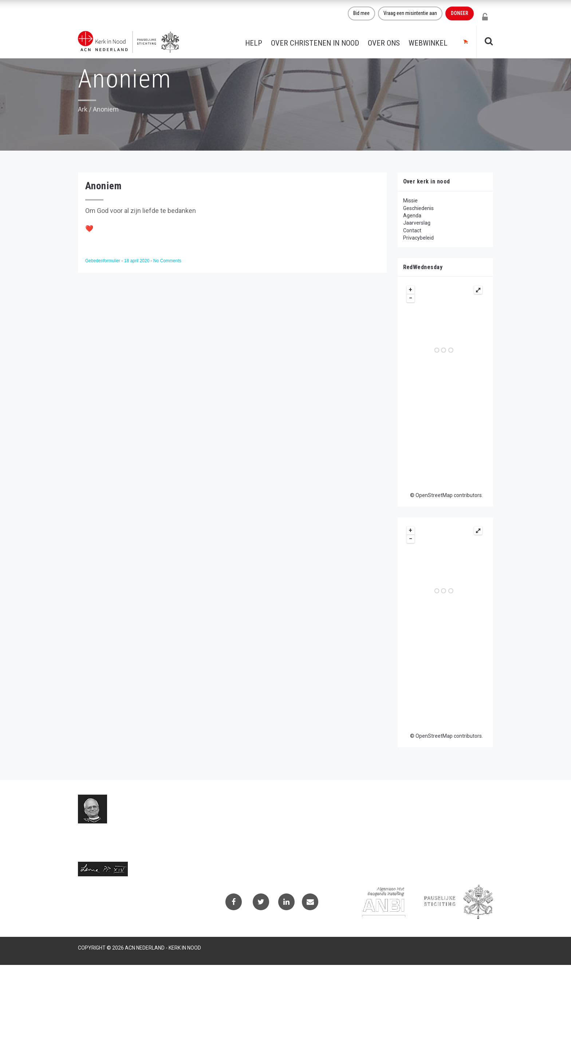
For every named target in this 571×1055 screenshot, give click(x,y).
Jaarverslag (416, 223)
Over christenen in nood (315, 43)
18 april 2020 (137, 260)
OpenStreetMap (434, 495)
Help (253, 43)
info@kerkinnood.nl (244, 839)
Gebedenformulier (103, 260)
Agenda (412, 215)
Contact (412, 230)
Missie (410, 200)
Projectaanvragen (387, 824)
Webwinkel (428, 43)
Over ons (384, 43)
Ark (82, 109)
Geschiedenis (418, 208)
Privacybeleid (418, 238)
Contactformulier (386, 814)
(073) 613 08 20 (240, 848)
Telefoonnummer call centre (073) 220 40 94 (276, 856)
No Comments (167, 260)
